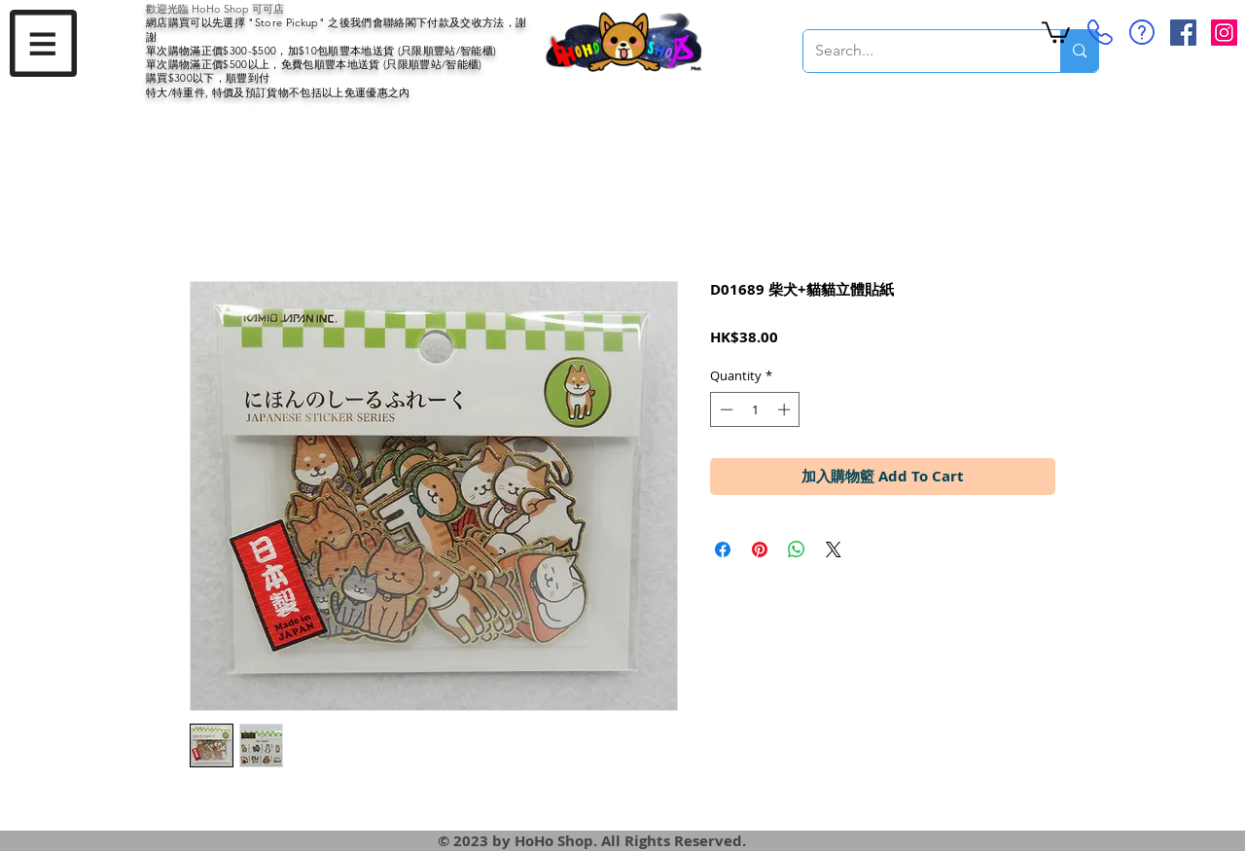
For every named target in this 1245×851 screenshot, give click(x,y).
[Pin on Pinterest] (759, 549)
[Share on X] (833, 549)
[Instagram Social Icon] (1224, 32)
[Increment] (786, 409)
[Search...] (917, 51)
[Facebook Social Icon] (1183, 32)
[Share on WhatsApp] (796, 549)
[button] (43, 43)
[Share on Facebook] (722, 549)
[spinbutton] (755, 409)
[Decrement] (724, 409)
